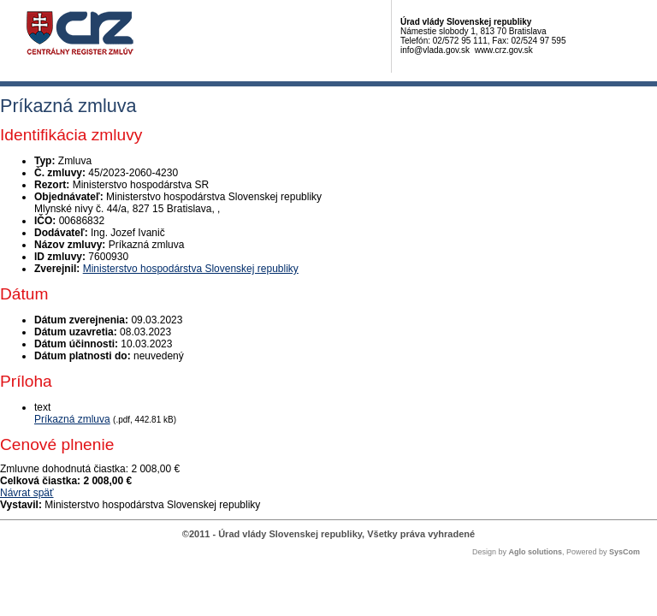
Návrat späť (27, 493)
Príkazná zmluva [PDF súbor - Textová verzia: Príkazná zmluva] (72, 419)
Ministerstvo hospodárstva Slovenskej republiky (191, 269)
